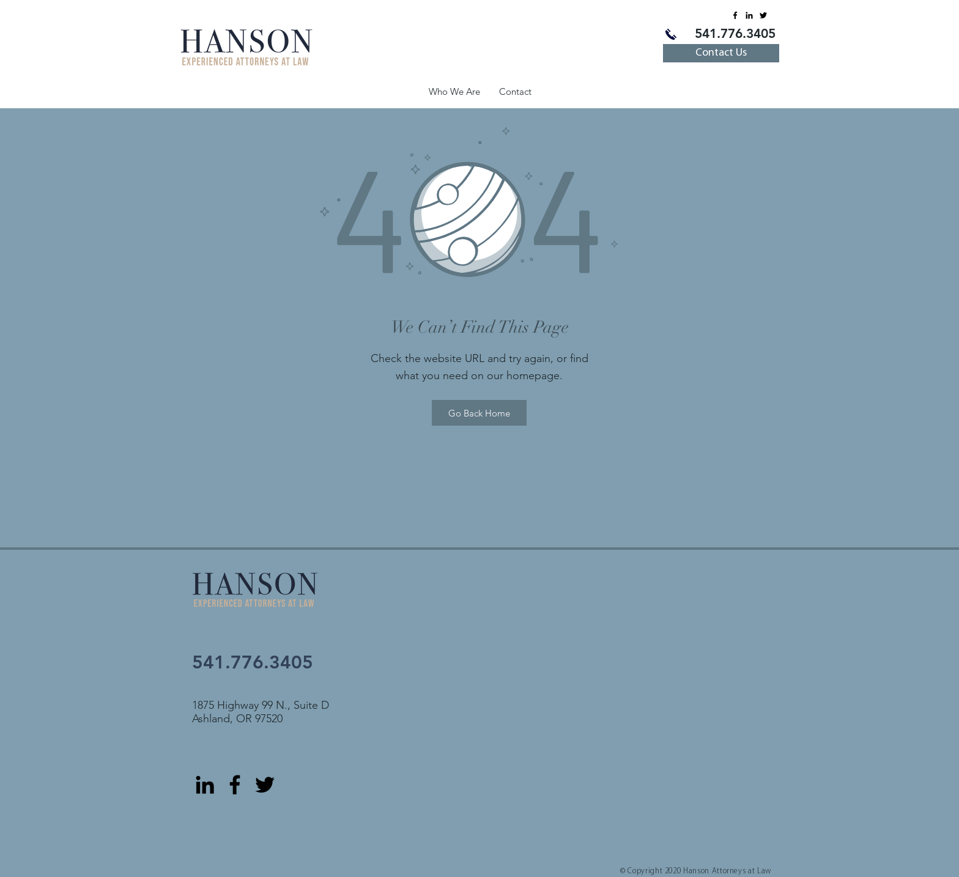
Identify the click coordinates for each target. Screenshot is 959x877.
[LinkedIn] (749, 15)
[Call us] (671, 34)
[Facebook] (735, 15)
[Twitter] (763, 15)
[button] (454, 91)
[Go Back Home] (479, 413)
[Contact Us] (721, 53)
